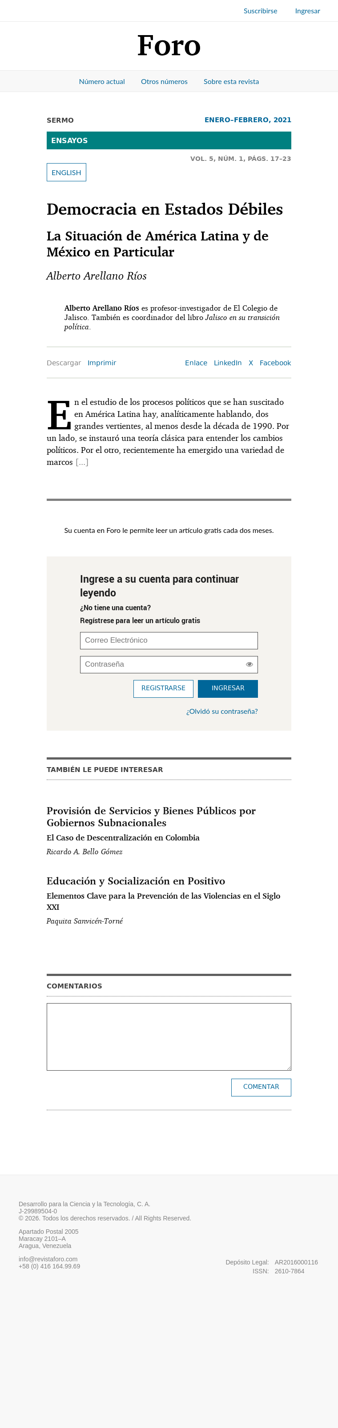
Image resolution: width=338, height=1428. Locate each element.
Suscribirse (261, 10)
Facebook (275, 364)
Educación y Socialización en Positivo (169, 893)
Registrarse (163, 688)
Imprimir (102, 364)
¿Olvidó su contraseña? (222, 711)
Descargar (64, 364)
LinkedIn (228, 364)
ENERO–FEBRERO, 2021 (248, 119)
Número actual (102, 81)
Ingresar (307, 10)
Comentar (261, 1087)
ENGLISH (66, 172)
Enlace (196, 364)
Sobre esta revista (231, 81)
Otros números (164, 81)
